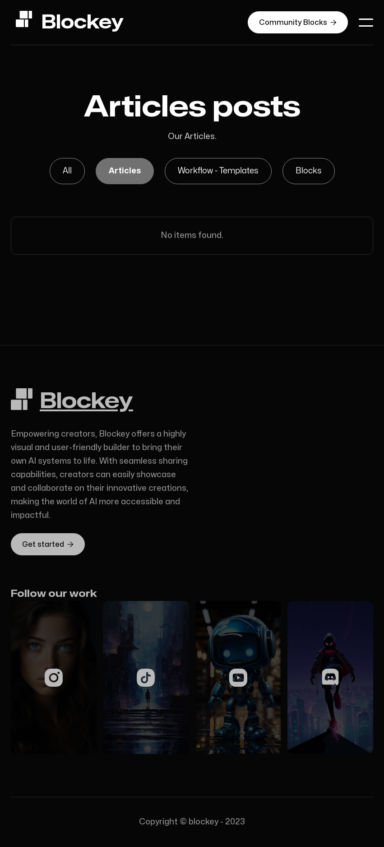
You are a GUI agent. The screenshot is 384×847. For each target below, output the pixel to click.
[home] (69, 22)
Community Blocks (298, 22)
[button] (366, 22)
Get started (48, 544)
